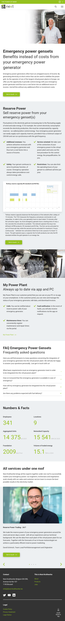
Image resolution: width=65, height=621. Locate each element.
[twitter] (4, 595)
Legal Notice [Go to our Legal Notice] (7, 615)
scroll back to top (58, 612)
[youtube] (9, 595)
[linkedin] (14, 595)
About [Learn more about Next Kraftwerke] (36, 579)
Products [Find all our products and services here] (37, 582)
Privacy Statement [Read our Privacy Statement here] (9, 612)
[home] (8, 6)
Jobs (36, 584)
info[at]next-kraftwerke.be (13, 589)
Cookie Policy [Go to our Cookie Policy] (7, 609)
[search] (56, 6)
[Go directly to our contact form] (11, 94)
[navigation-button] (62, 6)
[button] (32, 371)
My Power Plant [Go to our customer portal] (10, 335)
